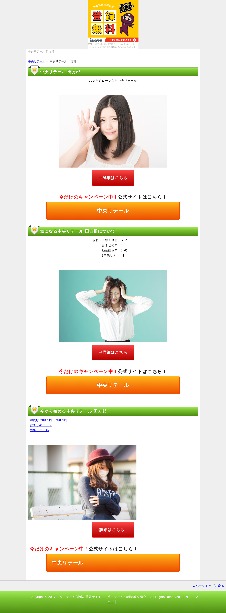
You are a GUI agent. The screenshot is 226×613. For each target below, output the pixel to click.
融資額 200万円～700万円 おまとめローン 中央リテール (49, 425)
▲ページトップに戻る (208, 586)
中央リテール (36, 61)
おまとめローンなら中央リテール (113, 80)
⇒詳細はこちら (113, 178)
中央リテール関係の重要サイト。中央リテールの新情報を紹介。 (103, 597)
